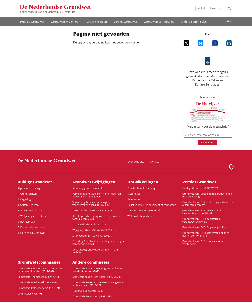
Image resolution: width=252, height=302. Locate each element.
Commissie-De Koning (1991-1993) (92, 296)
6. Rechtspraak (26, 221)
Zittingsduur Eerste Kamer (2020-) (92, 235)
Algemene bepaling (29, 188)
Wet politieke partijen (140, 216)
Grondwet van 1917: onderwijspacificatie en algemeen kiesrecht (208, 203)
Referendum (134, 199)
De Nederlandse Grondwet (55, 6)
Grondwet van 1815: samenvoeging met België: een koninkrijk (205, 234)
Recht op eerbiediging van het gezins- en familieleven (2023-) (96, 217)
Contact (154, 161)
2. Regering (24, 199)
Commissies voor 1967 (31, 293)
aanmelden (207, 142)
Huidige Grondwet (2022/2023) (200, 188)
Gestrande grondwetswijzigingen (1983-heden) (95, 251)
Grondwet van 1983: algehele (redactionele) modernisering (207, 195)
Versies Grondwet (125, 22)
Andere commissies (194, 22)
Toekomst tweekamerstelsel (143, 210)
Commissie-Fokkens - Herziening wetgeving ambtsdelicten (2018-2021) (97, 284)
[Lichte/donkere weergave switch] (228, 21)
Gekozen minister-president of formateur (151, 205)
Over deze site (135, 161)
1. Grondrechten (27, 193)
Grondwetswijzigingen (65, 22)
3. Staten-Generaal (28, 205)
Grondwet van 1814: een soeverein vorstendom (202, 243)
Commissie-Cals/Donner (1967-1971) (39, 288)
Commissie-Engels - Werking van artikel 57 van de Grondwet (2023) (97, 270)
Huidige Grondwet (32, 22)
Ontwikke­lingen (97, 22)
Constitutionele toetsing (141, 188)
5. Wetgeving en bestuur (32, 216)
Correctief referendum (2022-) (89, 224)
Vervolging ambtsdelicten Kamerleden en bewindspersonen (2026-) (96, 195)
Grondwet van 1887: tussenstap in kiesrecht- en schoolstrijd (202, 212)
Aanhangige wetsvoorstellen (89, 188)
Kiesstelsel (133, 193)
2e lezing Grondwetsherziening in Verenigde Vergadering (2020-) (98, 243)
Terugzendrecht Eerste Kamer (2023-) (94, 210)
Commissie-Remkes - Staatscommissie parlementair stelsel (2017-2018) (40, 270)
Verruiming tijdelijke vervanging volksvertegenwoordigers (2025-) (91, 203)
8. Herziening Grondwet (31, 232)
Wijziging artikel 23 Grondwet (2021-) (93, 230)
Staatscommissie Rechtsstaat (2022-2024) (96, 276)
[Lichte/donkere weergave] (228, 21)
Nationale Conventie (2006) (88, 290)
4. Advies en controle (30, 210)
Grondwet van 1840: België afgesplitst (204, 227)
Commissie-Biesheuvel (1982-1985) (38, 282)
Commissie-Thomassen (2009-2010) (38, 276)
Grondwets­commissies (159, 22)
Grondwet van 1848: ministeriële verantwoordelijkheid (201, 220)
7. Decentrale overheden (32, 227)
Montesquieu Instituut (61, 11)
